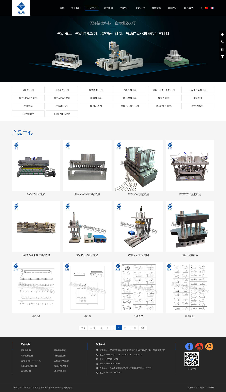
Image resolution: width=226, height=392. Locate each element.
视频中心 (124, 8)
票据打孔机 (96, 98)
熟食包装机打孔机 (130, 106)
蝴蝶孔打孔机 (96, 90)
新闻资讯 (172, 8)
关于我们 (75, 8)
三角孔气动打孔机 (197, 90)
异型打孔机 (164, 98)
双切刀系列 (96, 106)
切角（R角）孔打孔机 (164, 90)
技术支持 (156, 8)
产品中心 (92, 8)
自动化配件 (28, 114)
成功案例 (108, 8)
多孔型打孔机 (130, 98)
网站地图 (68, 387)
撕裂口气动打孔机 (28, 98)
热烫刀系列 (197, 106)
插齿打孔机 (62, 106)
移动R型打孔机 (164, 106)
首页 (62, 8)
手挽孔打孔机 (62, 90)
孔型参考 (197, 98)
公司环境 (140, 8)
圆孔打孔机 (28, 90)
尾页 (143, 328)
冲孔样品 (28, 106)
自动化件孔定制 (62, 114)
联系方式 (188, 8)
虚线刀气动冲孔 (62, 98)
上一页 (93, 328)
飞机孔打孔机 (130, 90)
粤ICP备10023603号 (204, 387)
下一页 (133, 328)
